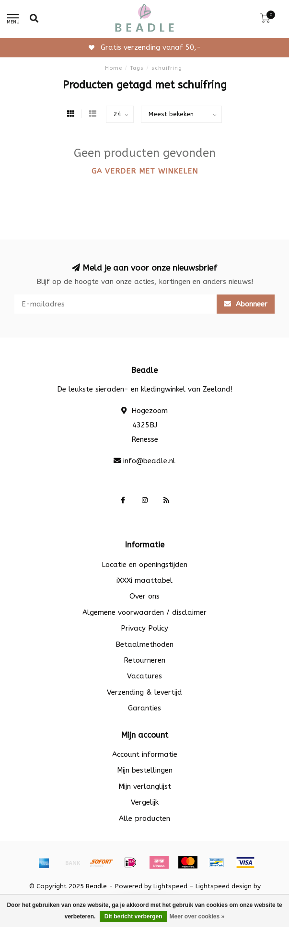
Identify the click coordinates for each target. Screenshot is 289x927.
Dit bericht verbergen (133, 916)
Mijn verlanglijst (144, 786)
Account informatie (144, 754)
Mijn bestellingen (145, 770)
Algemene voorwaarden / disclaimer (144, 612)
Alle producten (144, 818)
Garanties (144, 708)
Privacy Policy (144, 628)
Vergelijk (145, 802)
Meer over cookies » (197, 916)
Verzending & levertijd (144, 692)
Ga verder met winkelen (145, 171)
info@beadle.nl (149, 461)
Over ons (144, 596)
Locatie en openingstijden (144, 564)
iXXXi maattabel (144, 580)
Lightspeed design (224, 886)
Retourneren (144, 660)
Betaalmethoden (144, 644)
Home (113, 68)
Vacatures (144, 676)
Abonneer (245, 304)
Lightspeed (170, 886)
